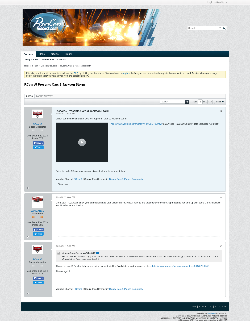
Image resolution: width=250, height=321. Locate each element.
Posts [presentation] (29, 96)
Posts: (35, 138)
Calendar (61, 59)
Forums (28, 54)
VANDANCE (37, 210)
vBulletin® (211, 314)
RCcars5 (38, 124)
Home (26, 66)
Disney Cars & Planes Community (126, 179)
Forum (35, 66)
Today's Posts (31, 59)
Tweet (38, 147)
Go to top (220, 307)
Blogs (42, 54)
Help (193, 307)
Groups (68, 54)
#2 (221, 197)
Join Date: (32, 135)
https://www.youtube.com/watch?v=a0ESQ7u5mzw (136, 124)
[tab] (29, 96)
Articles (55, 54)
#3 (221, 246)
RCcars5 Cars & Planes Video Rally (75, 66)
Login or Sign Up (217, 2)
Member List (48, 59)
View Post (97, 253)
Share (38, 143)
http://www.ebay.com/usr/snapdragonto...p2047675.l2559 (180, 266)
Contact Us (205, 307)
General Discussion (49, 66)
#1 (221, 111)
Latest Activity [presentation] (44, 96)
